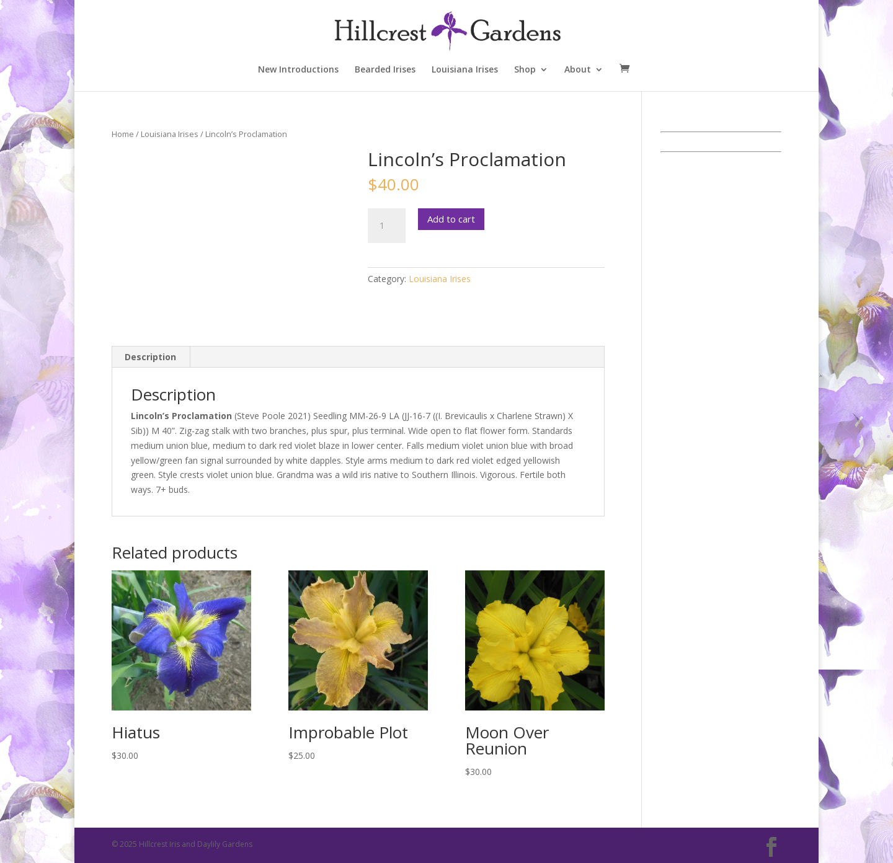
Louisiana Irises (465, 70)
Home (123, 133)
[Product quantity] (386, 225)
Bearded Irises (385, 70)
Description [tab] (150, 357)
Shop (525, 70)
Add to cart (451, 219)
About (577, 70)
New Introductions (298, 70)
